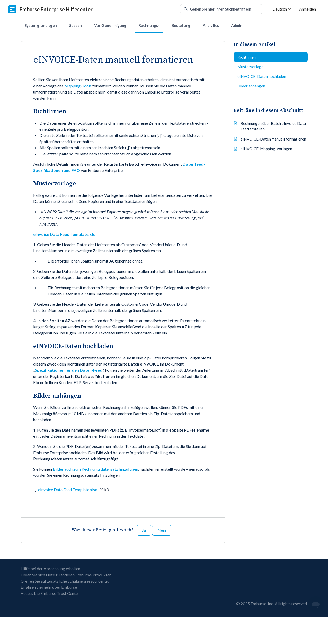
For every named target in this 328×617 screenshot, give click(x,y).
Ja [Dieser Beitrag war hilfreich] (144, 530)
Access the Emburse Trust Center (50, 593)
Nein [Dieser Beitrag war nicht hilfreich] (161, 530)
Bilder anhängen (251, 85)
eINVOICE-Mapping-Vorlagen (266, 148)
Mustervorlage (250, 66)
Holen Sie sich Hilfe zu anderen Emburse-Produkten (66, 574)
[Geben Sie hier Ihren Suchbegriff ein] (221, 9)
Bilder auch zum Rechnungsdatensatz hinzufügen (95, 468)
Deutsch (281, 9)
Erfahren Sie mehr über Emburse (49, 587)
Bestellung (181, 25)
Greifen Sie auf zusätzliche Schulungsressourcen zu (65, 580)
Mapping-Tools (78, 85)
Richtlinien (246, 57)
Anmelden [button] (307, 9)
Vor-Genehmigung (110, 25)
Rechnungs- (149, 25)
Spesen (75, 25)
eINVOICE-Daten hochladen (261, 76)
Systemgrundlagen (41, 25)
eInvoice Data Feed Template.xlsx (67, 489)
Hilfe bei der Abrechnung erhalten (50, 568)
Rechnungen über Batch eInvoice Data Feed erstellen (273, 126)
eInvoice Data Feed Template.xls (64, 234)
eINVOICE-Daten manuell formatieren (273, 139)
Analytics (211, 25)
